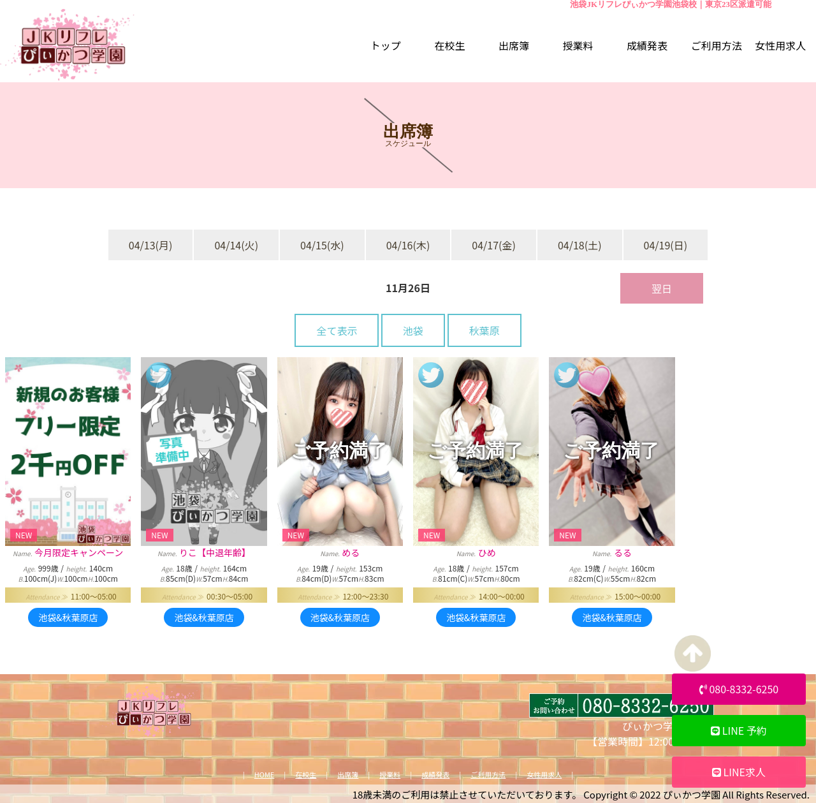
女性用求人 (544, 774)
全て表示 (336, 330)
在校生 (305, 774)
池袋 (413, 330)
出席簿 (347, 774)
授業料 (389, 774)
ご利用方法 (488, 774)
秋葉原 (484, 330)
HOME (264, 774)
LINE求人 (739, 771)
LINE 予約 (739, 730)
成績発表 (435, 774)
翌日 (662, 288)
